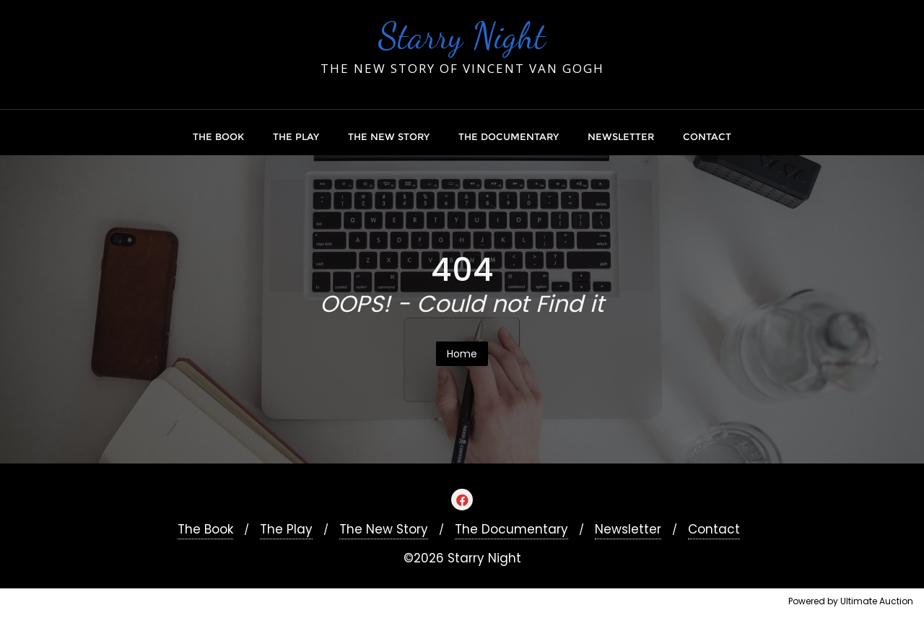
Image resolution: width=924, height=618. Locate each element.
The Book (205, 529)
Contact (714, 529)
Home (462, 354)
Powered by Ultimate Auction (850, 601)
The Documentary (511, 529)
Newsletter (628, 529)
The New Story (383, 529)
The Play (286, 529)
